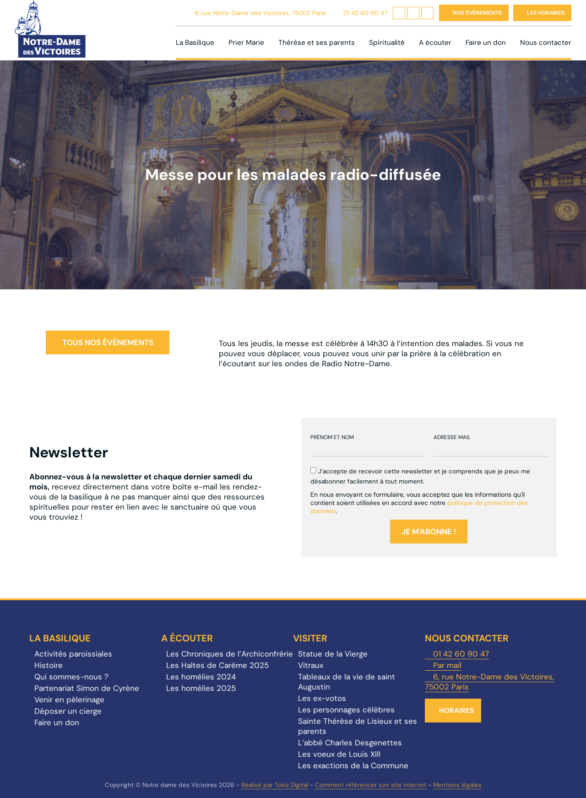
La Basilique (195, 42)
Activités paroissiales (73, 654)
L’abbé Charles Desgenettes (350, 743)
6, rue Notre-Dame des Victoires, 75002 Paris (260, 13)
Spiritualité (387, 42)
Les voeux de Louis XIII (339, 754)
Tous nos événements (107, 342)
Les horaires (545, 12)
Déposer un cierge (68, 711)
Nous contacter (545, 42)
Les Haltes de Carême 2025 (217, 665)
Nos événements (477, 12)
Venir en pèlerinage (69, 700)
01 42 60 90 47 (365, 13)
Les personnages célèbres (346, 710)
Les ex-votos (322, 698)
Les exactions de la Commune (353, 765)
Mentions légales (457, 785)
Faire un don (486, 42)
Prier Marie (246, 42)
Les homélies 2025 (201, 688)
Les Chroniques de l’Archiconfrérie (229, 654)
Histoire (48, 665)
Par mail (447, 665)
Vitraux (310, 665)
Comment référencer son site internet (370, 785)
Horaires (456, 710)
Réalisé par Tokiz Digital (274, 785)
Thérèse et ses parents (316, 42)
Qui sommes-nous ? (71, 677)
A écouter (435, 42)
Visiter (310, 638)
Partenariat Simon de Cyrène (86, 688)
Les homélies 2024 (201, 677)
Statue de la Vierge (333, 654)
